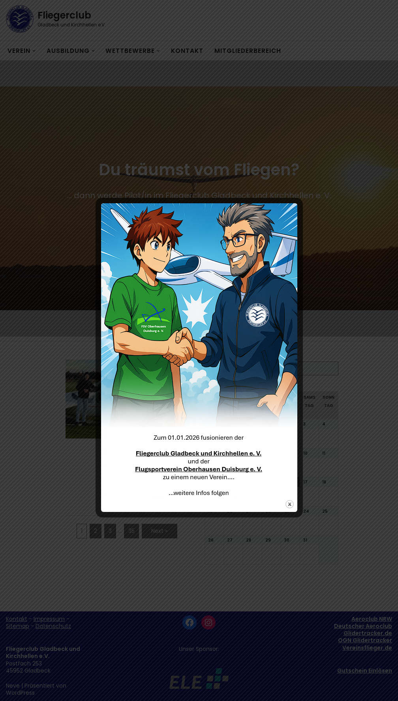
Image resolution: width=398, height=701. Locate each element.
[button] (381, 11)
